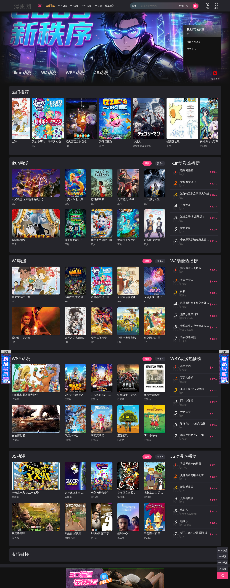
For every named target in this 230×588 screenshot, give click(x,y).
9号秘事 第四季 (100, 533)
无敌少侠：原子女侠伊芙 (154, 297)
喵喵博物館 (18, 240)
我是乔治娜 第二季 (75, 533)
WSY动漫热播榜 (185, 358)
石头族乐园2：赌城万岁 (101, 395)
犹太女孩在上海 (21, 297)
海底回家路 (105, 141)
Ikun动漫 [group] (62, 5)
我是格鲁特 (18, 533)
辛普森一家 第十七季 (154, 533)
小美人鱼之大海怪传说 (75, 199)
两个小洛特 (150, 435)
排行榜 (183, 5)
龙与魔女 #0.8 (125, 199)
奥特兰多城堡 (152, 395)
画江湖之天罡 (152, 199)
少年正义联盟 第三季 (128, 492)
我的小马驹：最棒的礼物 (46, 141)
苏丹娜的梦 (97, 199)
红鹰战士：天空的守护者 (128, 395)
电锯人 (137, 141)
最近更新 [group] (109, 5)
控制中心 (122, 533)
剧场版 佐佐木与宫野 (154, 240)
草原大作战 (71, 435)
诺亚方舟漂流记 (74, 395)
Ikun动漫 (22, 73)
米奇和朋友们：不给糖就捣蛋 (75, 240)
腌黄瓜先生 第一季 (154, 492)
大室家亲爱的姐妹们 (128, 297)
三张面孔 (122, 435)
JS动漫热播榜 (183, 456)
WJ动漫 (48, 73)
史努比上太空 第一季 (75, 492)
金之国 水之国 (152, 337)
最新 (147, 163)
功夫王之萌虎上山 (101, 240)
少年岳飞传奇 (99, 337)
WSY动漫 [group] (86, 5)
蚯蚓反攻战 (173, 141)
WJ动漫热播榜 (184, 260)
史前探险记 (18, 435)
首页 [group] (40, 5)
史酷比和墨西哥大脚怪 (25, 394)
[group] (50, 6)
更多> (160, 163)
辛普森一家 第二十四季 (25, 492)
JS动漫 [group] (98, 5)
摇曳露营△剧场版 (76, 141)
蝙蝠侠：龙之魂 (21, 337)
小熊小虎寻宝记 (126, 337)
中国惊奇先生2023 (128, 240)
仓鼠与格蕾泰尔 (100, 492)
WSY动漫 (75, 73)
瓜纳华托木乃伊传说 (75, 297)
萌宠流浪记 (97, 435)
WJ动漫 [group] (74, 5)
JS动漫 (101, 73)
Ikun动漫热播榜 (185, 163)
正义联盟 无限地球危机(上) (27, 199)
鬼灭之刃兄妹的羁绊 (75, 337)
